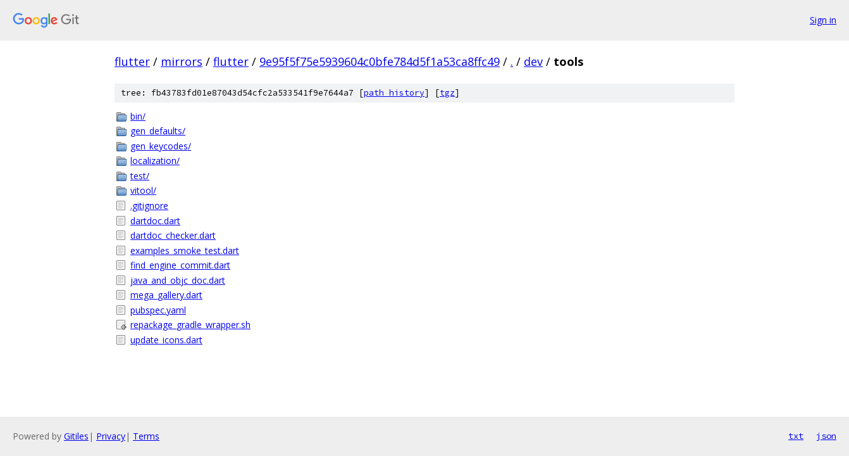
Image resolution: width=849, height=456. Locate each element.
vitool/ (143, 190)
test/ (139, 176)
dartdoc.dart (155, 221)
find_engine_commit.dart (180, 265)
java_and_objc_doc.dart (177, 280)
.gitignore (149, 206)
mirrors (181, 61)
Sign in (823, 20)
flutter (132, 61)
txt (795, 435)
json (826, 435)
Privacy (110, 436)
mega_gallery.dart (166, 295)
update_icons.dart (166, 340)
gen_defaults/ (157, 131)
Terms (146, 436)
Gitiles (76, 436)
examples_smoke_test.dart (184, 250)
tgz (447, 92)
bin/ (138, 116)
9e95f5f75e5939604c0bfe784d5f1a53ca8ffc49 (379, 61)
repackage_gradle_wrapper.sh (190, 325)
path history (394, 92)
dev (533, 61)
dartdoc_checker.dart (173, 235)
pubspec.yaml (158, 310)
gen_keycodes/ (160, 146)
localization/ (155, 161)
